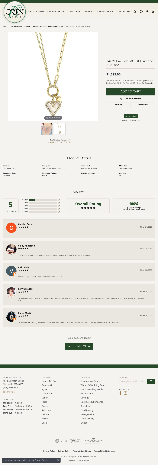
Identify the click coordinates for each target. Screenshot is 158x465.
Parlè (44, 401)
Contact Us (123, 12)
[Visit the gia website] (61, 441)
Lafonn (45, 414)
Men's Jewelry (87, 418)
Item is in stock (130, 116)
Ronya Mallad (25, 288)
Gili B (44, 422)
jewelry (6, 26)
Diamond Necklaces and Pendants (45, 26)
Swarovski (47, 385)
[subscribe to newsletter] (151, 381)
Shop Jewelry (55, 12)
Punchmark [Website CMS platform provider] (84, 461)
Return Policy (49, 451)
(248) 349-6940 (59, 143)
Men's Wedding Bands (92, 389)
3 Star (25, 205)
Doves (45, 406)
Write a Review (79, 346)
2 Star (25, 208)
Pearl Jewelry (87, 410)
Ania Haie (46, 410)
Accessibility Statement (104, 451)
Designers (74, 12)
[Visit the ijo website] (75, 441)
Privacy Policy (64, 451)
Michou (45, 418)
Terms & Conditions (82, 451)
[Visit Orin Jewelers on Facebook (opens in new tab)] (120, 393)
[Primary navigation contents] (79, 12)
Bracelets (85, 406)
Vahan (45, 397)
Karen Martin (25, 313)
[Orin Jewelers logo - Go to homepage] (14, 11)
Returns (143, 105)
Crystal (84, 422)
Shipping (118, 105)
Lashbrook (47, 393)
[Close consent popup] (58, 460)
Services (89, 12)
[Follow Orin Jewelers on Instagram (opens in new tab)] (125, 393)
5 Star (25, 199)
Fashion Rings (88, 393)
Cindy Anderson (26, 245)
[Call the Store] (10, 387)
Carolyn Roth (25, 224)
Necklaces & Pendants (92, 401)
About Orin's (105, 12)
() (59, 199)
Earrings (85, 397)
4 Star (25, 202)
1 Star (25, 211)
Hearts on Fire (49, 381)
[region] (53, 76)
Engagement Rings (90, 381)
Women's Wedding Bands (93, 385)
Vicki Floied (24, 267)
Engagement (36, 12)
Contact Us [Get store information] (9, 392)
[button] (135, 12)
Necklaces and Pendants (21, 26)
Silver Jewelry (87, 414)
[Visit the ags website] (93, 441)
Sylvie (44, 389)
